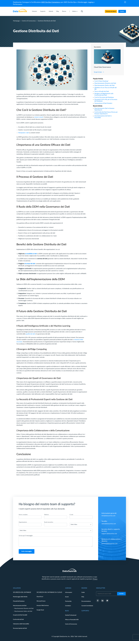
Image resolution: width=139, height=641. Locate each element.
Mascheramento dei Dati (19, 605)
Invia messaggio (26, 551)
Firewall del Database (18, 601)
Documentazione (86, 601)
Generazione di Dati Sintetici (103, 103)
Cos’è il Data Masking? (101, 81)
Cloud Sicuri (40, 596)
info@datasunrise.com (108, 515)
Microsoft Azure (41, 601)
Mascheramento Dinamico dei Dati (105, 83)
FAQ (82, 596)
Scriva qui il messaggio (26, 535)
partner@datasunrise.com (109, 543)
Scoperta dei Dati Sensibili (20, 615)
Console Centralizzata (87, 605)
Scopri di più (98, 72)
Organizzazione (23, 522)
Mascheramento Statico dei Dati (104, 85)
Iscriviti (121, 593)
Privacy (95, 579)
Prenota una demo (111, 11)
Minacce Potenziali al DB (71, 619)
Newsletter (100, 588)
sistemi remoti (38, 117)
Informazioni (68, 592)
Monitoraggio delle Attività (20, 596)
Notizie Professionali (70, 615)
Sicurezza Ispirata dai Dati (20, 628)
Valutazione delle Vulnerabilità (21, 624)
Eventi (67, 596)
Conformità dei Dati (18, 619)
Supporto (42, 11)
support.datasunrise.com (109, 533)
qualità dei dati (30, 334)
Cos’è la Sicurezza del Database (104, 97)
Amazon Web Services (43, 605)
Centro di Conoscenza (29, 21)
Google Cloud (40, 610)
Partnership (68, 601)
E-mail (71, 514)
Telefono (46, 514)
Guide (83, 592)
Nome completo (23, 514)
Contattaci (68, 605)
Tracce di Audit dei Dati (101, 91)
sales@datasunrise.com (109, 523)
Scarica (122, 11)
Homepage (16, 21)
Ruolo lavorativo (48, 522)
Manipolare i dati (23, 132)
